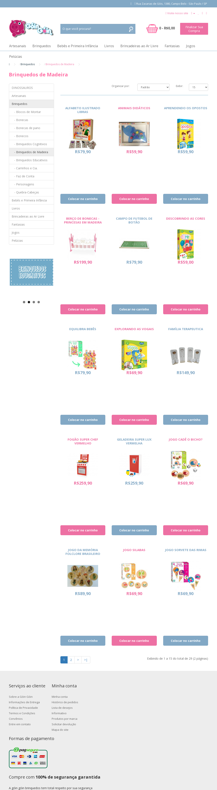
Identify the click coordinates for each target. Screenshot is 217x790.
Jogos (190, 46)
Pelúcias (15, 56)
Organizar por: (120, 86)
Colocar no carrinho (83, 199)
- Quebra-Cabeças (25, 192)
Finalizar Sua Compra (194, 29)
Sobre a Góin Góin (21, 697)
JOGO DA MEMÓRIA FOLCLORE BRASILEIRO (82, 552)
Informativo (84, 713)
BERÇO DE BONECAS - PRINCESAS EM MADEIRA (83, 220)
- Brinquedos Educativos (29, 160)
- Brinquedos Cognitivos (29, 144)
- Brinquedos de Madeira (30, 152)
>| (86, 660)
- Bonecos (20, 136)
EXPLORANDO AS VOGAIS (134, 329)
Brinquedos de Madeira (60, 64)
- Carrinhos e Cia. (25, 168)
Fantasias (172, 46)
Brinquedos (41, 46)
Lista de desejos (87, 708)
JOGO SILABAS (134, 550)
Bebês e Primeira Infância (77, 46)
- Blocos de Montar (26, 112)
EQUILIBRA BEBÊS (82, 329)
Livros (109, 46)
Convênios (16, 719)
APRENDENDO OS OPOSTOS (185, 108)
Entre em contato (20, 724)
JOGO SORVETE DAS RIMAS (185, 550)
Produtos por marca (90, 719)
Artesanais (17, 46)
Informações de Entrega (24, 702)
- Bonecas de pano (26, 128)
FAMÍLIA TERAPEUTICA (185, 329)
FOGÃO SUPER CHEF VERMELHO (83, 441)
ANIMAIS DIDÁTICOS (134, 108)
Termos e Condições (22, 713)
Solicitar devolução (89, 724)
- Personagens (23, 184)
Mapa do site (85, 730)
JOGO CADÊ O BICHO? (186, 439)
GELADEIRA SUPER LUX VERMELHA (134, 441)
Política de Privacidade (23, 708)
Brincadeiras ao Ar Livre (139, 46)
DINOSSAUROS (22, 88)
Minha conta (85, 697)
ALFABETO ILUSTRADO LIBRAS (82, 110)
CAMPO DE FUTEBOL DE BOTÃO (134, 220)
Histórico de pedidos (90, 702)
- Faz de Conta (23, 176)
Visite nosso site (177, 13)
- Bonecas (20, 120)
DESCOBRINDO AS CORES (185, 218)
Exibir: (179, 86)
